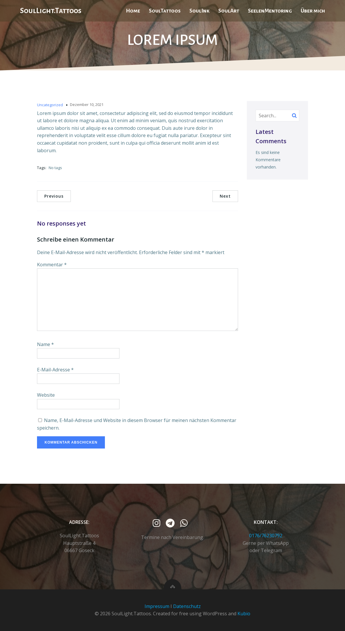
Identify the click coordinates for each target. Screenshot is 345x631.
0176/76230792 (265, 535)
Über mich (313, 11)
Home (133, 11)
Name (45, 344)
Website (46, 395)
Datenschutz (187, 606)
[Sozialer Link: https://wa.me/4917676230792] (186, 523)
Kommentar (52, 264)
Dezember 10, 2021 (86, 104)
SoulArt (228, 11)
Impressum (157, 606)
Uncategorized (50, 104)
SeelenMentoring (270, 11)
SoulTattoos (165, 11)
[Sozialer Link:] (159, 523)
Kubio (243, 613)
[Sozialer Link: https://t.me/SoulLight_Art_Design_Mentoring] (172, 523)
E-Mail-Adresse (55, 369)
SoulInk (199, 11)
